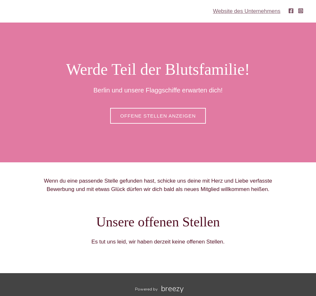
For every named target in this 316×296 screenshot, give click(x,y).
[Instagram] (300, 11)
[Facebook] (291, 11)
